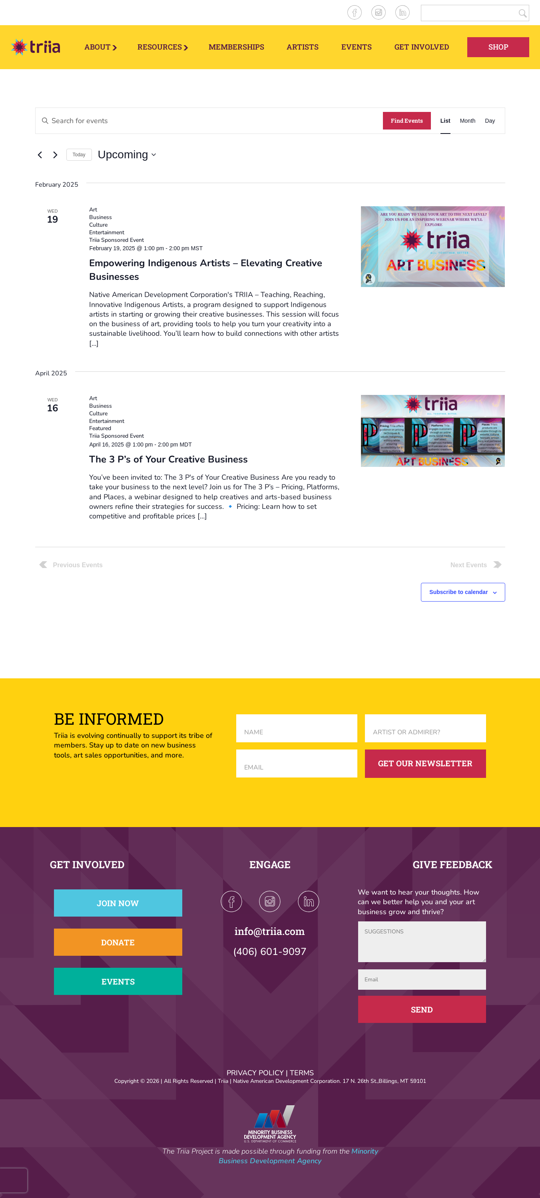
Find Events (407, 120)
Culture (98, 225)
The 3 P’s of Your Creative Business (168, 459)
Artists (303, 47)
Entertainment (106, 232)
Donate (118, 942)
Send (422, 1009)
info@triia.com (270, 931)
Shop (498, 47)
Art (93, 209)
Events (356, 47)
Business (100, 217)
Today (79, 154)
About (97, 47)
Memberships (236, 47)
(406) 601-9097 (270, 952)
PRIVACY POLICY (255, 1073)
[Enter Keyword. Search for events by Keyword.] (209, 121)
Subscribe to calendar (458, 592)
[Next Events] (55, 154)
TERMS (302, 1073)
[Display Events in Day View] (490, 121)
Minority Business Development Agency (298, 1156)
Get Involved (422, 47)
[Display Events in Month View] (468, 121)
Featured (100, 428)
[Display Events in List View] (445, 121)
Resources (159, 47)
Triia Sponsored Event (116, 240)
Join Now (118, 903)
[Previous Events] (40, 154)
